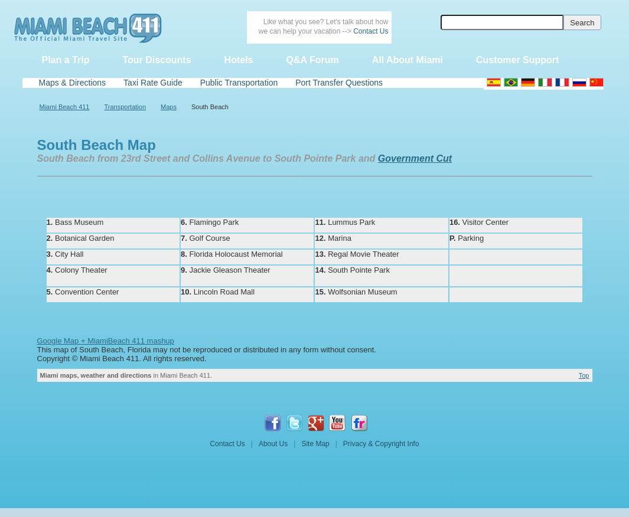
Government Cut (415, 158)
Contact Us (370, 31)
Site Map (315, 444)
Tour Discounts (156, 60)
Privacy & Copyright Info (381, 444)
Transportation (125, 106)
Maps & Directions (72, 82)
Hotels (238, 60)
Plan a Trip (66, 60)
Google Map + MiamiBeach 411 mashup (105, 340)
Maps (169, 106)
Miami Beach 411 (65, 106)
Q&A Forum (312, 60)
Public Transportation (239, 82)
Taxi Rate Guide (152, 82)
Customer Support (517, 60)
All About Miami (407, 60)
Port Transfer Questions (339, 82)
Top (584, 375)
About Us (273, 444)
